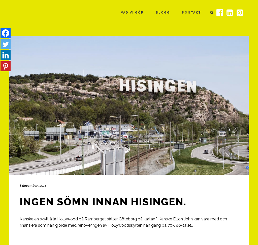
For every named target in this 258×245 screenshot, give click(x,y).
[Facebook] (6, 33)
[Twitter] (6, 44)
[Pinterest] (6, 66)
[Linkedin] (6, 55)
